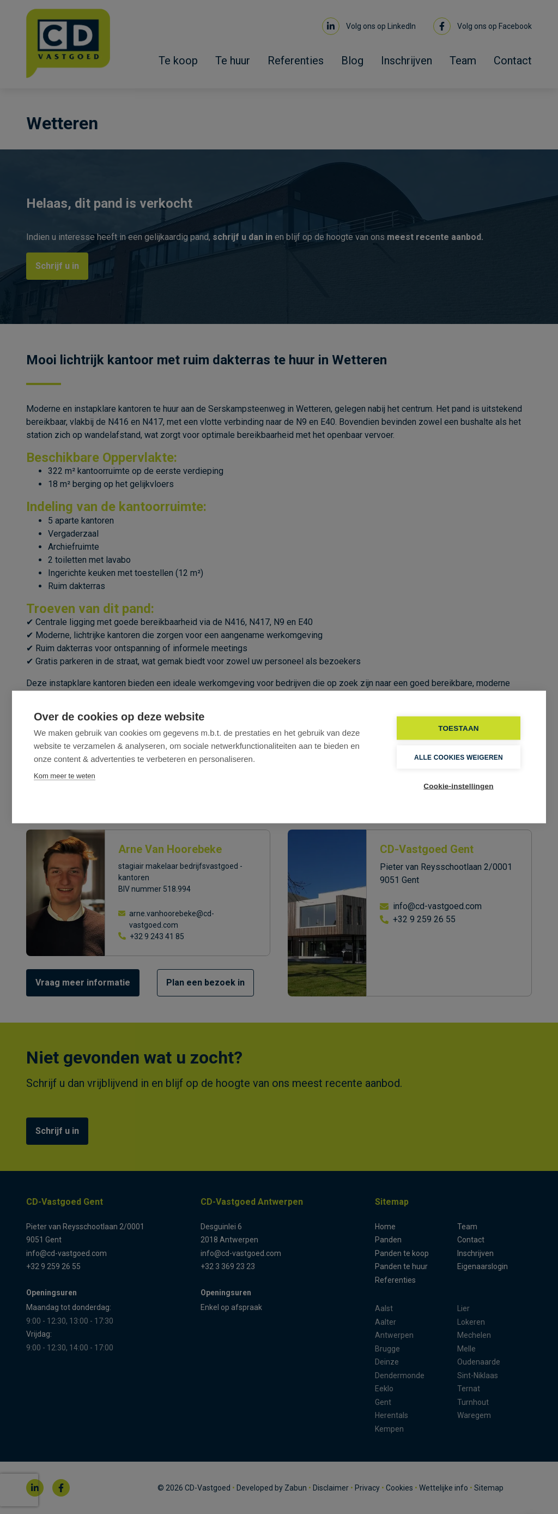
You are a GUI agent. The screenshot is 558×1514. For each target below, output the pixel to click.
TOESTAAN (458, 728)
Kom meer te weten (64, 776)
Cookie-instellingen (458, 786)
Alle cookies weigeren (458, 757)
